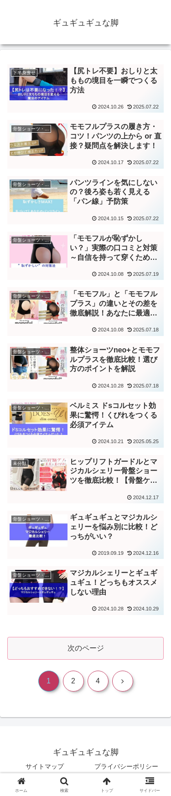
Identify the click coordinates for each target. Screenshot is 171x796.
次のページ (85, 648)
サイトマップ (45, 766)
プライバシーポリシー (126, 766)
